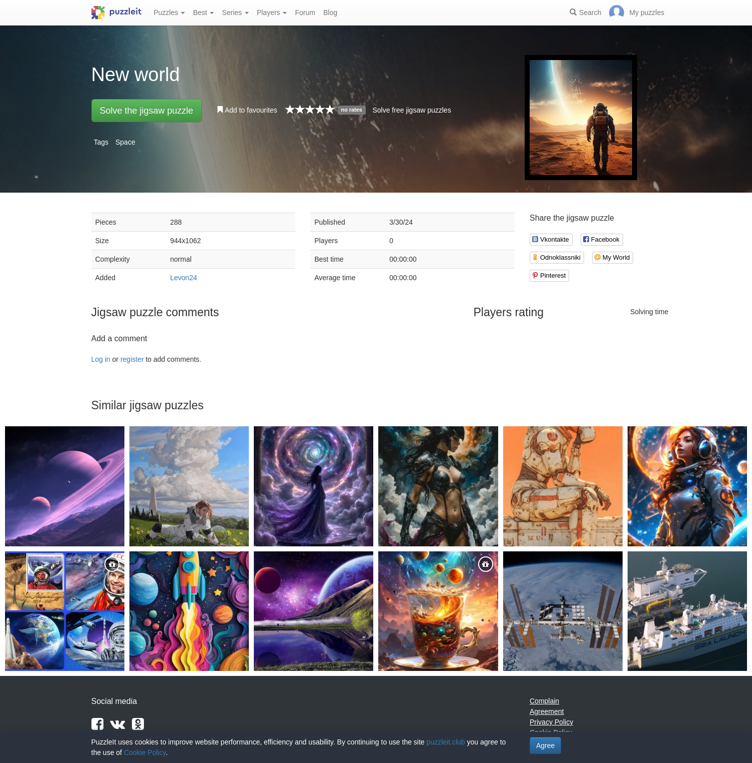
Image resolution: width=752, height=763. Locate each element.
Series (235, 13)
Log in (100, 359)
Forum (305, 13)
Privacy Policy (551, 722)
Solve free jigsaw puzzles (411, 110)
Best (203, 13)
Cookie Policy (145, 752)
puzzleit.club (446, 742)
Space (125, 142)
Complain (544, 701)
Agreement (547, 711)
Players (272, 13)
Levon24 (183, 278)
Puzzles (169, 13)
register (132, 359)
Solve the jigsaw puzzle (146, 111)
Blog (330, 13)
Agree (545, 745)
